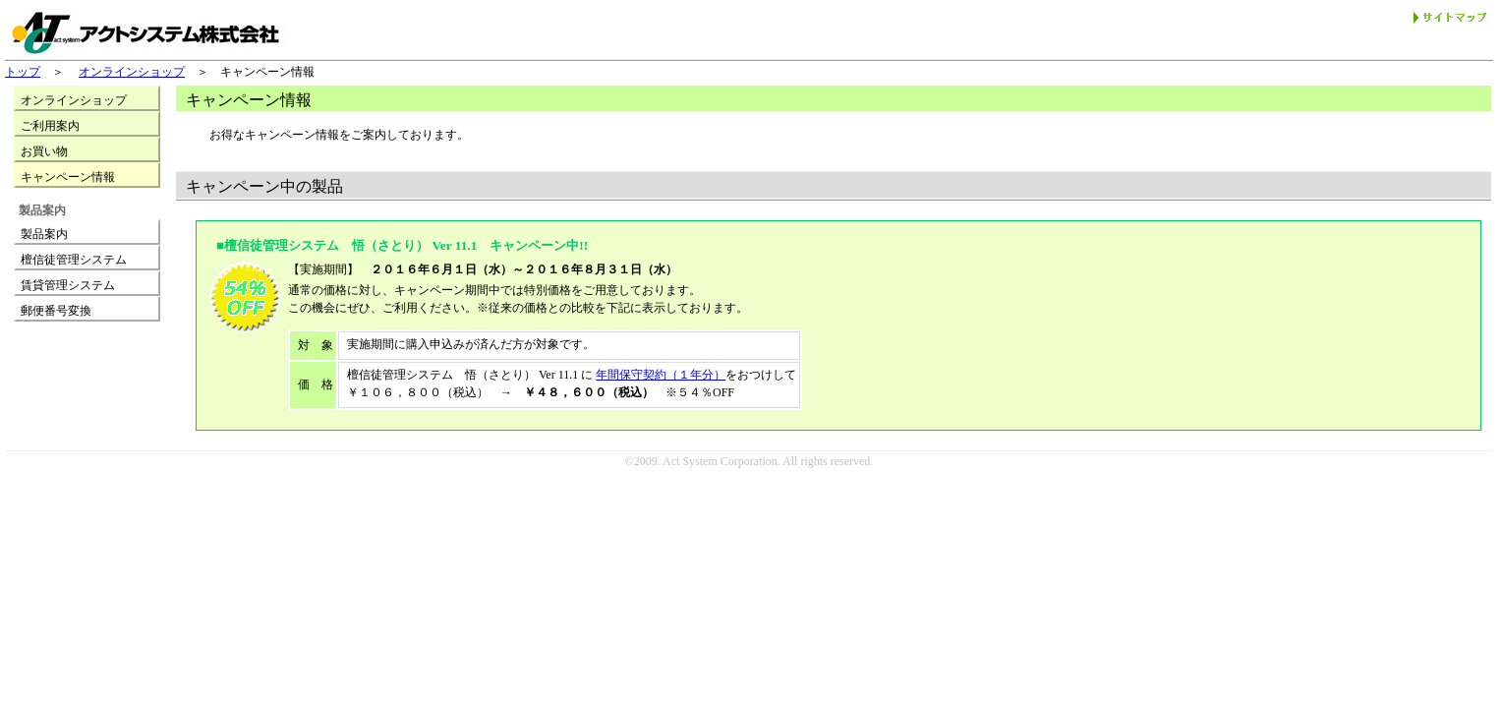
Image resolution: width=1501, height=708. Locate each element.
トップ (22, 72)
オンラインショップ (132, 72)
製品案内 (44, 234)
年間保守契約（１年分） (660, 375)
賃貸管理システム (68, 285)
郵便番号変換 (56, 311)
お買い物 (44, 151)
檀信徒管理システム (74, 259)
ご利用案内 (50, 126)
